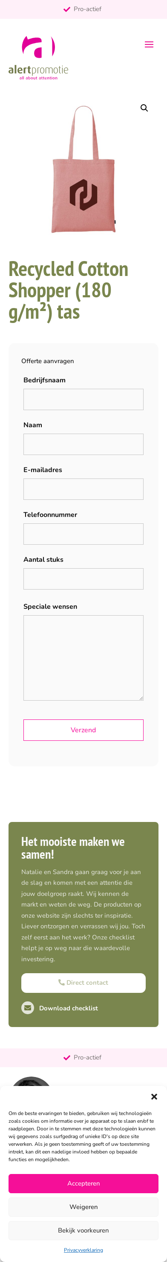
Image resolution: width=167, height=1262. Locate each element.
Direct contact (83, 982)
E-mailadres (42, 470)
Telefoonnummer (50, 515)
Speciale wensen (50, 606)
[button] (154, 1096)
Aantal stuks (43, 559)
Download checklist (59, 1008)
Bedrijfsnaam (44, 380)
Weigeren (83, 1207)
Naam (32, 425)
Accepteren (83, 1183)
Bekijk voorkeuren (83, 1230)
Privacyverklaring (83, 1250)
